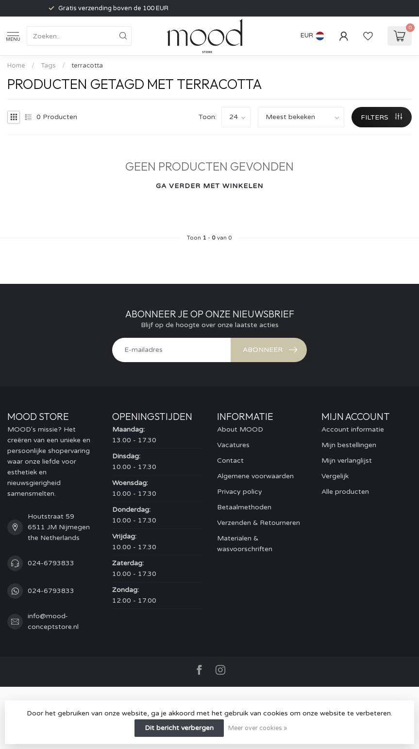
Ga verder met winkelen (209, 186)
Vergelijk (335, 476)
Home (16, 66)
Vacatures (233, 445)
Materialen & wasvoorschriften (244, 543)
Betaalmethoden (244, 507)
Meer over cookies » (257, 728)
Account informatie (352, 429)
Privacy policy (239, 492)
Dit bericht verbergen (179, 728)
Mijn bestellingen (348, 445)
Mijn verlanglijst (346, 460)
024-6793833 (51, 563)
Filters (381, 117)
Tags (48, 66)
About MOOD (240, 429)
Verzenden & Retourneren (258, 523)
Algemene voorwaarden (255, 476)
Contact (230, 460)
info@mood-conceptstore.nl (53, 621)
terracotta (87, 66)
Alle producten (345, 492)
